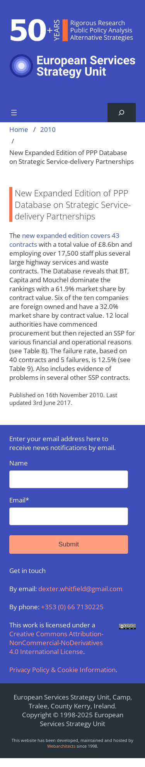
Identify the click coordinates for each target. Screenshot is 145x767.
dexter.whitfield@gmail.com (80, 588)
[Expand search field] (121, 113)
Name (68, 473)
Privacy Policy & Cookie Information (62, 669)
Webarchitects (61, 746)
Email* (68, 510)
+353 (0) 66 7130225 (72, 606)
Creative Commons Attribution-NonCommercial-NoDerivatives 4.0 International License (56, 642)
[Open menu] (14, 112)
